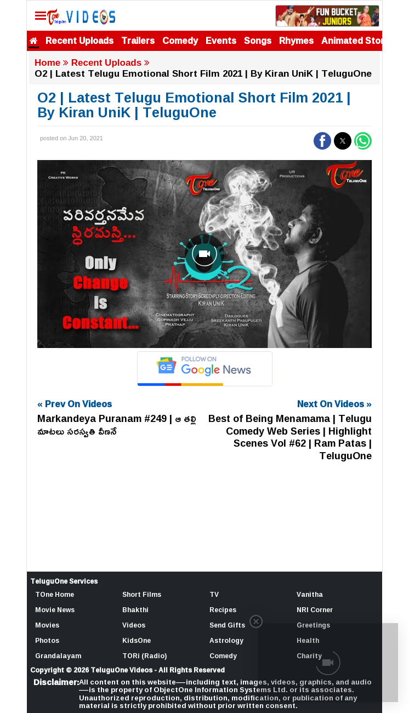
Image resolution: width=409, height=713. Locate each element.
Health (308, 640)
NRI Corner (315, 609)
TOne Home (54, 594)
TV (214, 594)
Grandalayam (58, 655)
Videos (133, 625)
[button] (322, 141)
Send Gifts (227, 625)
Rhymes (296, 40)
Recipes (222, 609)
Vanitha (310, 594)
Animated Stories (359, 40)
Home (47, 63)
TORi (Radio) (144, 655)
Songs (257, 40)
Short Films (141, 594)
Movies (47, 625)
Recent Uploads (79, 40)
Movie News (55, 609)
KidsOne (136, 640)
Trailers (138, 40)
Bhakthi (135, 609)
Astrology (226, 640)
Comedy (180, 40)
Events (221, 40)
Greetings (313, 625)
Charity (309, 655)
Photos (47, 640)
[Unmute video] (204, 254)
